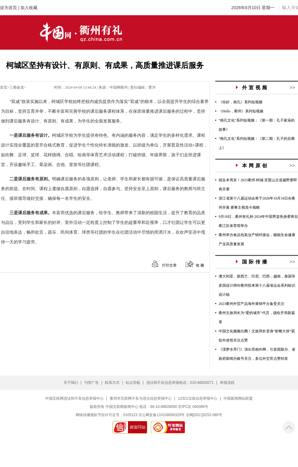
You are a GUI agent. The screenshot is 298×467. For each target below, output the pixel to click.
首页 (3, 87)
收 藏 (200, 265)
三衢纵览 (16, 87)
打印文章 (169, 265)
